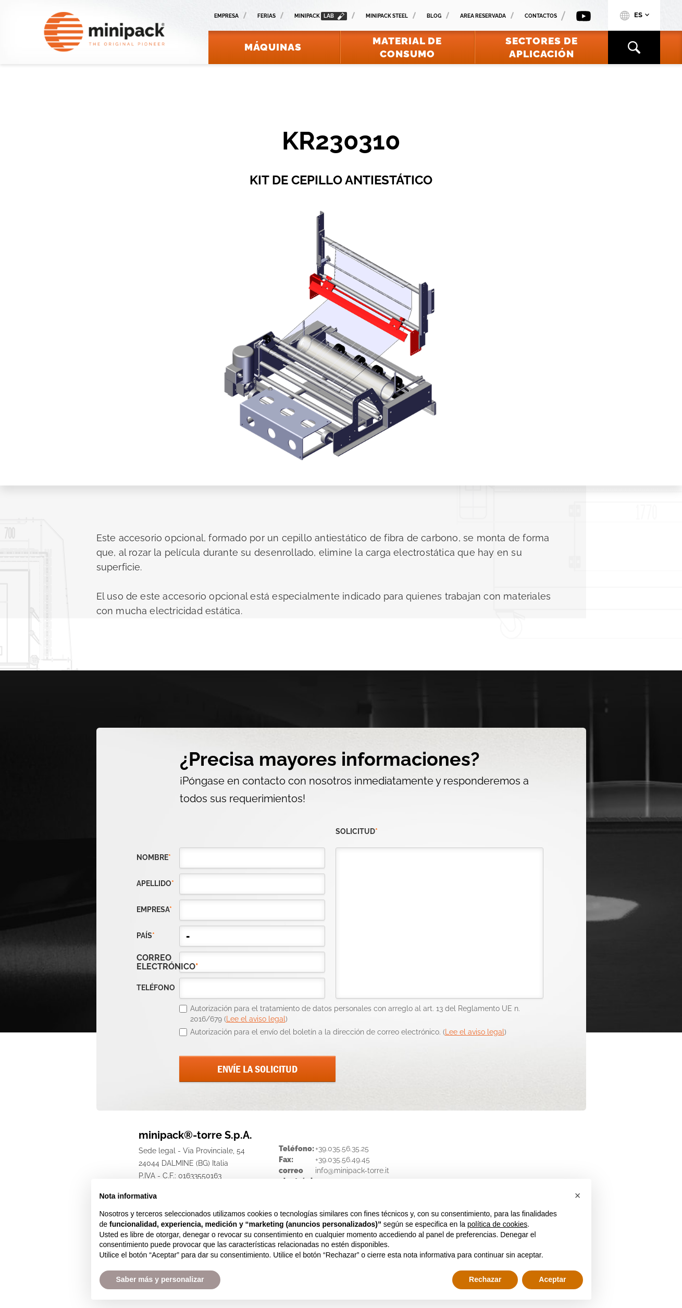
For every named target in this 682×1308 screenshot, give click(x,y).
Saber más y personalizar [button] (160, 1279)
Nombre (154, 857)
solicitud (357, 831)
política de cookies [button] (497, 1224)
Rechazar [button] (485, 1279)
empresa (154, 909)
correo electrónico (158, 962)
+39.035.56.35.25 (342, 1148)
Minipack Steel (387, 16)
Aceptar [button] (552, 1279)
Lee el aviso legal (256, 1019)
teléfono (156, 987)
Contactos (541, 16)
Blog (434, 16)
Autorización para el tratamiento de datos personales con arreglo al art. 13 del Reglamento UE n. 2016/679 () (355, 1013)
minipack (320, 16)
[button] (577, 1195)
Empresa (226, 16)
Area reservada (483, 16)
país (146, 935)
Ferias (266, 16)
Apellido (155, 883)
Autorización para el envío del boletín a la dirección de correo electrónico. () (348, 1032)
